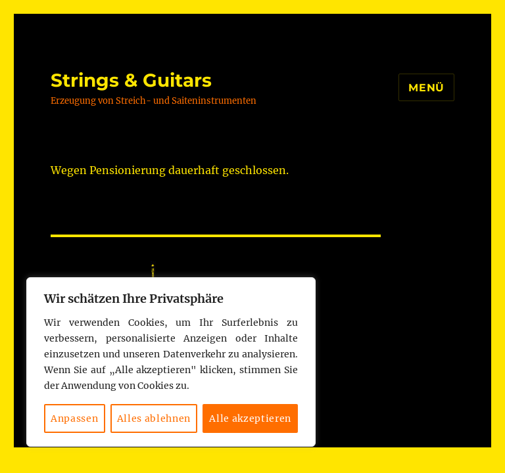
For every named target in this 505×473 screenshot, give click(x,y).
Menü (426, 87)
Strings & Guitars (131, 80)
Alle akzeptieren (250, 418)
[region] (171, 362)
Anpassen (74, 418)
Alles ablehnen (154, 418)
